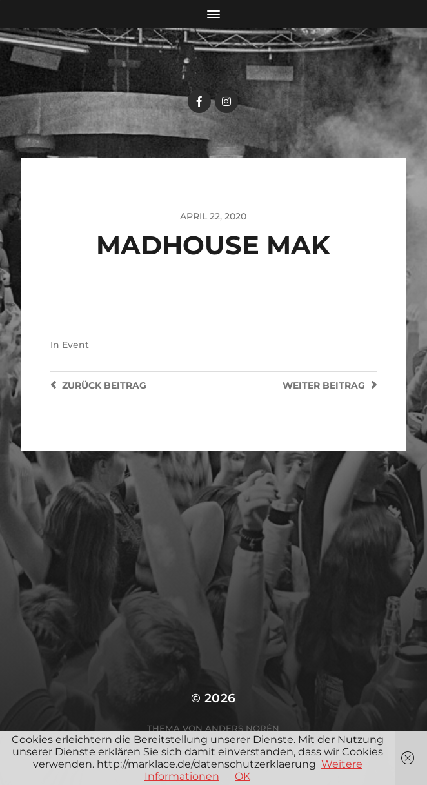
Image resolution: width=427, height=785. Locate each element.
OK (242, 776)
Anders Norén (242, 728)
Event (75, 345)
